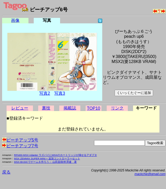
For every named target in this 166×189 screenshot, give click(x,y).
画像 (15, 20)
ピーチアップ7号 (20, 146)
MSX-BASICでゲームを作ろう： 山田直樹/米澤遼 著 (45, 161)
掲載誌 (70, 108)
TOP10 (93, 108)
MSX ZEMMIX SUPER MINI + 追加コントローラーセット (47, 158)
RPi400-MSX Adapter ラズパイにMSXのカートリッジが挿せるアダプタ (55, 155)
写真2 (44, 93)
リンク (117, 108)
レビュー (19, 108)
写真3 (59, 93)
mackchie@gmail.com (149, 174)
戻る (6, 172)
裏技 (46, 108)
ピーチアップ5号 (20, 140)
